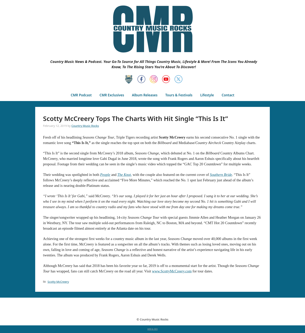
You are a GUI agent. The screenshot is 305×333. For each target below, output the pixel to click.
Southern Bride (221, 175)
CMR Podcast (81, 95)
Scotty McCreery (58, 282)
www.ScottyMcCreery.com (172, 271)
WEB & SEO (152, 329)
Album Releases (145, 95)
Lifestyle (207, 95)
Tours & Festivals (178, 95)
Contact (228, 95)
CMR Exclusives (112, 95)
